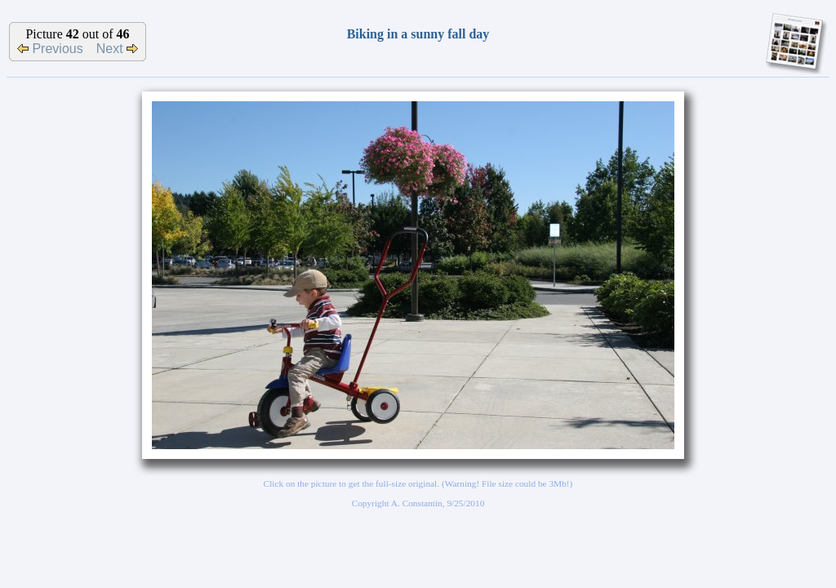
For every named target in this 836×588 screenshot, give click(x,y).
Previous (50, 49)
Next (117, 49)
